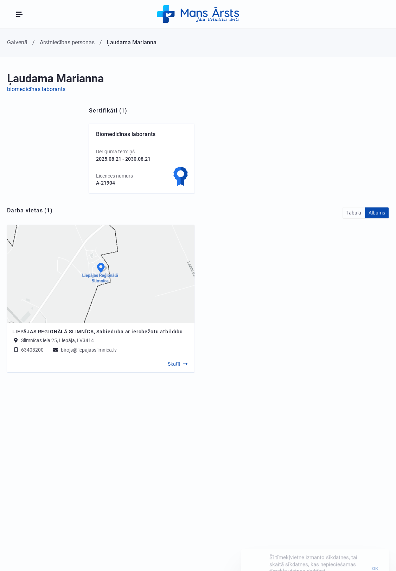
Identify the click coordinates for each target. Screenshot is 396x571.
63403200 (28, 350)
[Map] (100, 274)
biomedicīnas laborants (36, 89)
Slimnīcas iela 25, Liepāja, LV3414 (57, 340)
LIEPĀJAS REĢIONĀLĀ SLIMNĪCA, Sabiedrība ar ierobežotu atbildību (97, 331)
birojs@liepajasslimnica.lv (84, 350)
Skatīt (174, 364)
